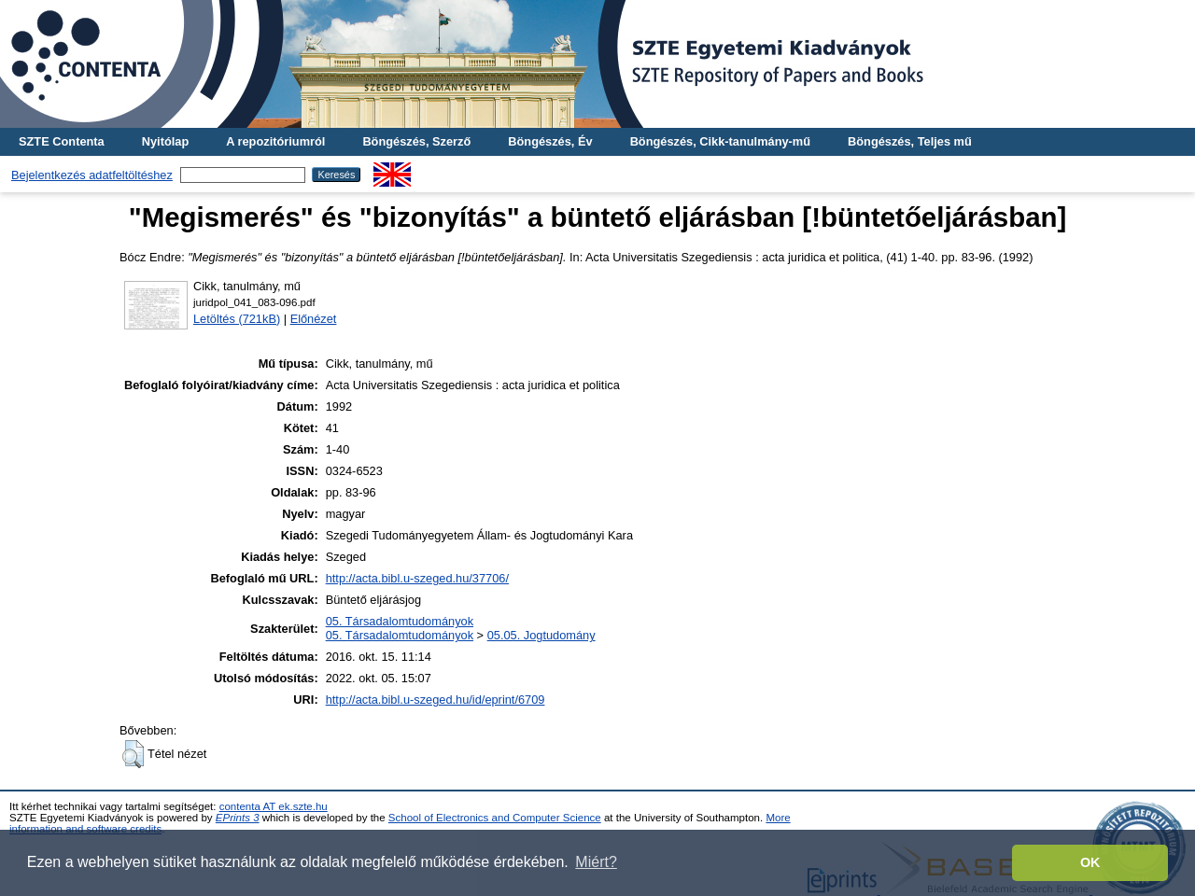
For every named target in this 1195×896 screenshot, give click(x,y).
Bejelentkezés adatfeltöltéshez (92, 175)
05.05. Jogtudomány (541, 635)
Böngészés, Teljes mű (910, 141)
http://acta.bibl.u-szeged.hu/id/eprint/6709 (435, 700)
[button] (133, 754)
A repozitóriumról (275, 141)
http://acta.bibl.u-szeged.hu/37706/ (417, 578)
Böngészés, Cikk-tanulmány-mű (720, 141)
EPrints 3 (238, 817)
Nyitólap (165, 141)
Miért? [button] (595, 862)
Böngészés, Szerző (416, 141)
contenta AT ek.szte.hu (273, 806)
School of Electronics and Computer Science (494, 817)
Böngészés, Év (550, 141)
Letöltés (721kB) (236, 319)
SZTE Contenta (62, 141)
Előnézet (313, 319)
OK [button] (1090, 862)
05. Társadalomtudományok (399, 621)
